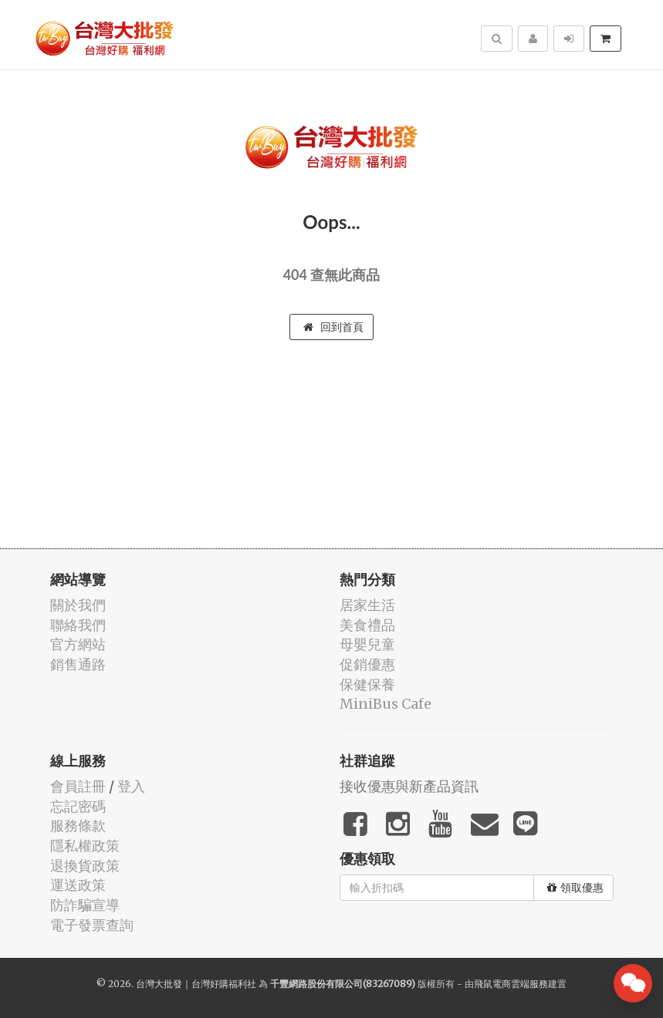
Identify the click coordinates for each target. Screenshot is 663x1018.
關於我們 (78, 605)
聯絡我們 (78, 625)
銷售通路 (78, 664)
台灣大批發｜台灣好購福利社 (196, 983)
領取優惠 (575, 888)
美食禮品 (367, 625)
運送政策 (78, 885)
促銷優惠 (367, 664)
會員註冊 (78, 786)
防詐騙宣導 (85, 905)
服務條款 (78, 825)
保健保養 (367, 684)
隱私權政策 (85, 846)
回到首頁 (333, 327)
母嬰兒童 (367, 644)
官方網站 (78, 644)
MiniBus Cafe (385, 704)
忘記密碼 (78, 806)
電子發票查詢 (92, 925)
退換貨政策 (85, 866)
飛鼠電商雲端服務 (511, 983)
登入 (131, 786)
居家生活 (367, 605)
